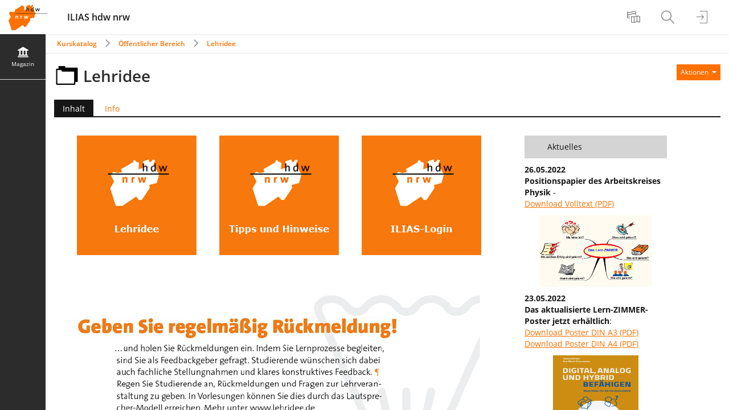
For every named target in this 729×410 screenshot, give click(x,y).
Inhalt (69, 108)
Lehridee (221, 43)
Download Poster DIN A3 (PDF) (581, 332)
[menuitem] (635, 17)
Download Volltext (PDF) (569, 203)
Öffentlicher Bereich (151, 43)
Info (112, 108)
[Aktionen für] (698, 72)
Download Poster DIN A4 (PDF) (581, 343)
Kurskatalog (77, 43)
